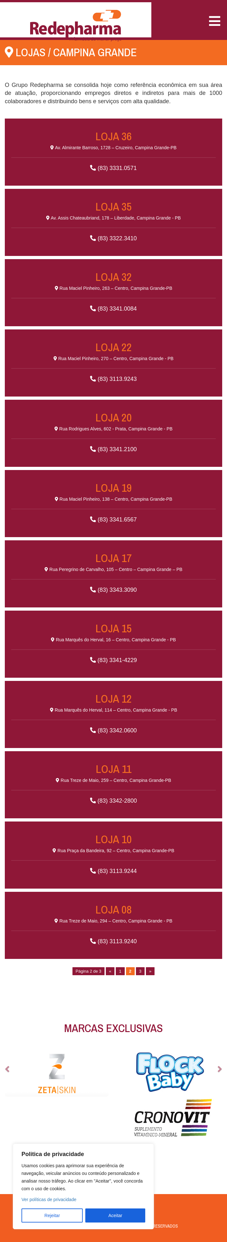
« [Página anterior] (110, 971)
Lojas (31, 52)
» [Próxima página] (150, 971)
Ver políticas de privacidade (48, 1199)
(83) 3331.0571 (113, 150)
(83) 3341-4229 (113, 642)
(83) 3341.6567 (113, 501)
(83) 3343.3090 (113, 572)
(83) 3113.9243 (113, 361)
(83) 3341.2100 (113, 431)
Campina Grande (95, 52)
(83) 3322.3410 (113, 220)
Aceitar (115, 1215)
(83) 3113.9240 (113, 923)
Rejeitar (52, 1215)
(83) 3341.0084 (113, 290)
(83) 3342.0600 (113, 712)
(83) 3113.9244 (113, 853)
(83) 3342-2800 (113, 782)
